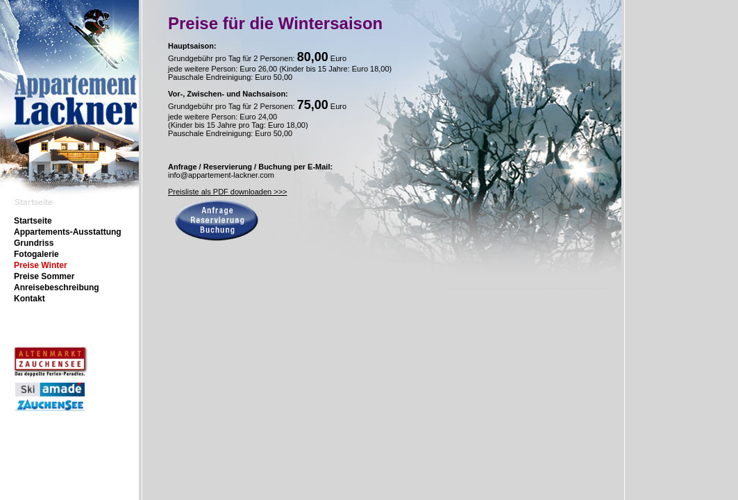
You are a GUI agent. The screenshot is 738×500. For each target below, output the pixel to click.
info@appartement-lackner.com (221, 175)
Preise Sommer (44, 276)
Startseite (33, 221)
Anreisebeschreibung (56, 287)
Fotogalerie (36, 254)
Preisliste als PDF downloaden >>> (227, 192)
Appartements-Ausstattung (67, 232)
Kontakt (29, 298)
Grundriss (33, 243)
